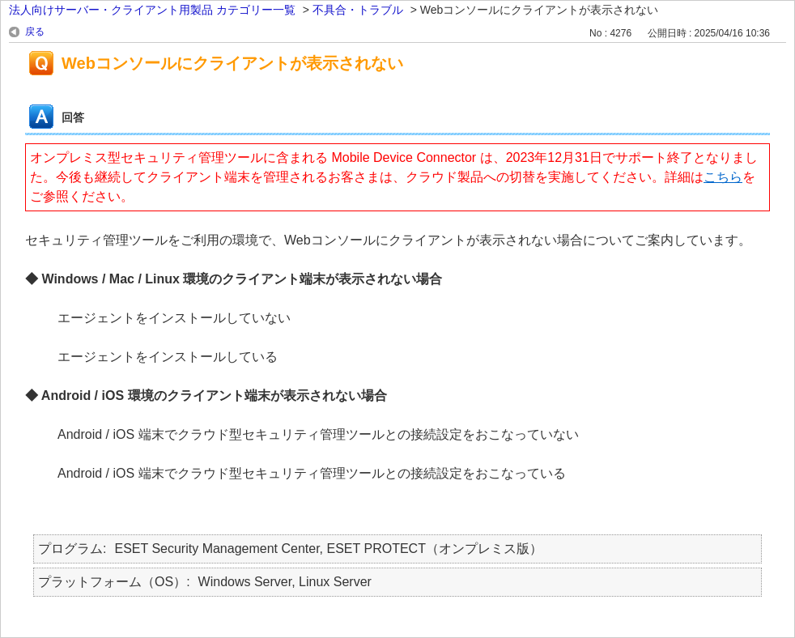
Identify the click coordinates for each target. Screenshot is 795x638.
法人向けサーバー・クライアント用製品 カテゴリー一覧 (152, 9)
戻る (35, 31)
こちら (723, 177)
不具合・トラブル (357, 9)
